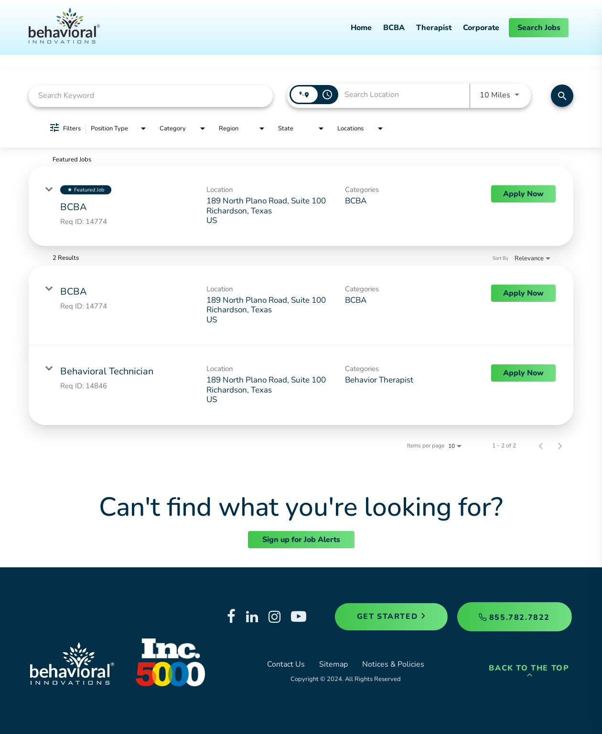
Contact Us (286, 664)
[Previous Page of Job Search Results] (540, 445)
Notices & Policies (393, 664)
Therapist (434, 27)
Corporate (481, 27)
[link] (301, 206)
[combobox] (150, 96)
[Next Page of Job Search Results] (560, 445)
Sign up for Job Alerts (301, 539)
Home (361, 27)
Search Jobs (538, 27)
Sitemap (333, 664)
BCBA (394, 27)
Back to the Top (529, 671)
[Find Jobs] (562, 96)
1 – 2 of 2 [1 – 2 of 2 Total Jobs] (504, 445)
